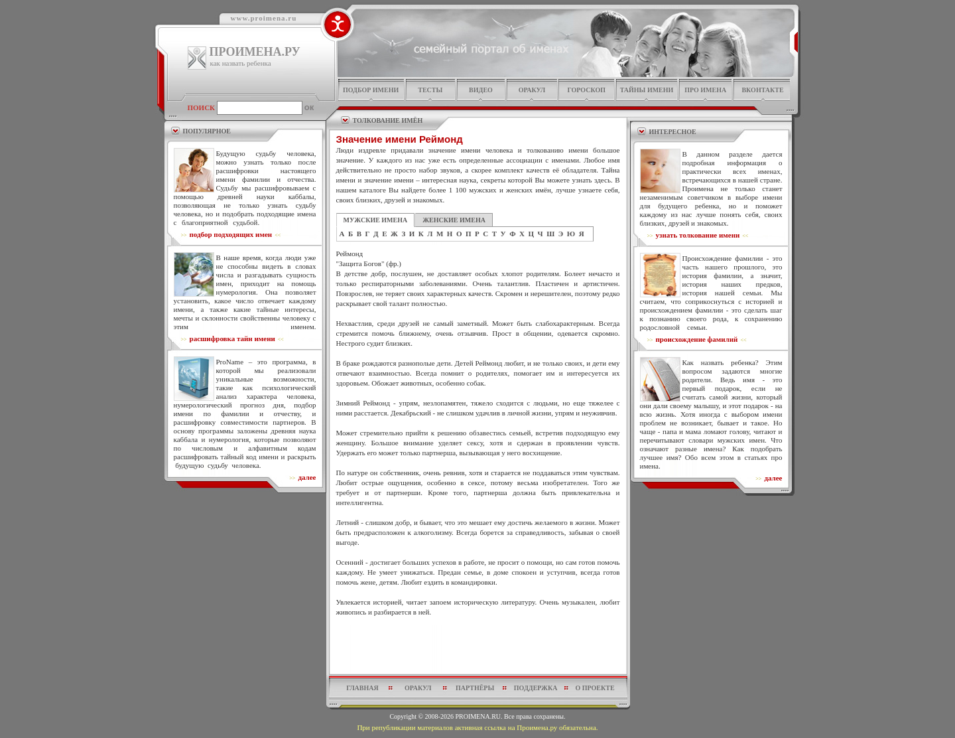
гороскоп (586, 90)
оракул (532, 90)
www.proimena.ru (264, 18)
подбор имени (371, 90)
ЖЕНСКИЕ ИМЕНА (453, 220)
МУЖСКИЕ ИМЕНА (376, 220)
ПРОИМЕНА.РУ (255, 51)
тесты (430, 90)
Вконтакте (762, 90)
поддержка (536, 688)
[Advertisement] (478, 649)
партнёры (475, 688)
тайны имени (647, 90)
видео (481, 90)
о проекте (594, 688)
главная (362, 688)
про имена (705, 90)
